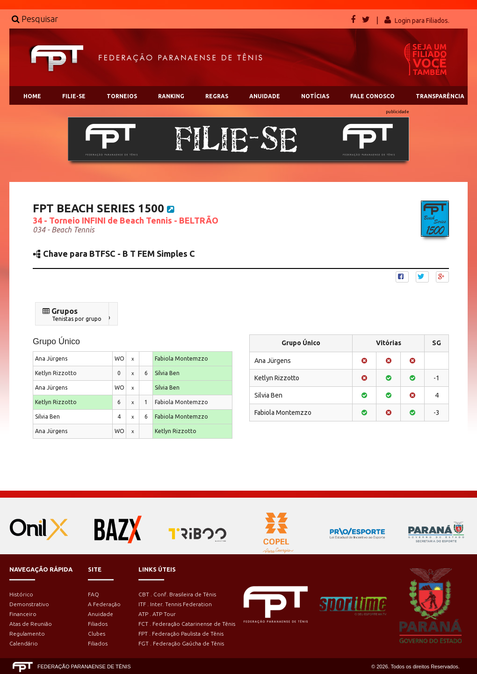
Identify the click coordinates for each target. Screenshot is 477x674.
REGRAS (216, 96)
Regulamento (27, 634)
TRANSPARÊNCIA (440, 96)
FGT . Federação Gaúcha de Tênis (181, 643)
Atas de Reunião (30, 624)
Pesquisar (35, 18)
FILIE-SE (74, 96)
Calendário (23, 643)
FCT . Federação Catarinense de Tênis (186, 624)
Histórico (21, 594)
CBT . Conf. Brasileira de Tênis (177, 594)
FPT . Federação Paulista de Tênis (181, 634)
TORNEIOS (122, 96)
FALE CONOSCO (372, 96)
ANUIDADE (264, 96)
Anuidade (100, 614)
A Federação (104, 604)
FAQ (93, 594)
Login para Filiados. (422, 20)
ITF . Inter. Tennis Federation (175, 604)
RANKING (171, 96)
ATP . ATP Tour (157, 614)
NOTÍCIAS (315, 96)
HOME (32, 96)
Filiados (98, 624)
